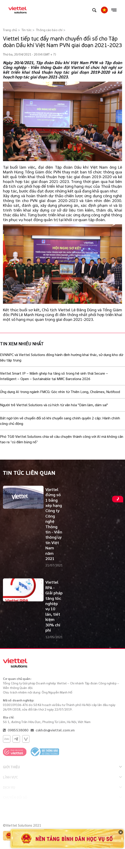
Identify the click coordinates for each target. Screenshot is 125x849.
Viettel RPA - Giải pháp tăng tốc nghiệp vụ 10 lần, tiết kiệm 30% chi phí (54, 605)
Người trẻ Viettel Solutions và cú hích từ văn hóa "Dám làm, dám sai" (54, 404)
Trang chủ (10, 30)
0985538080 (17, 731)
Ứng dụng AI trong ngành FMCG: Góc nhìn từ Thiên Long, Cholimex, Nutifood (60, 391)
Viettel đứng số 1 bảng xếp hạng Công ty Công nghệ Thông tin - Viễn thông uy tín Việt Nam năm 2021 (53, 524)
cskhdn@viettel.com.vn (55, 731)
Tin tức (27, 30)
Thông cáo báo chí (49, 30)
